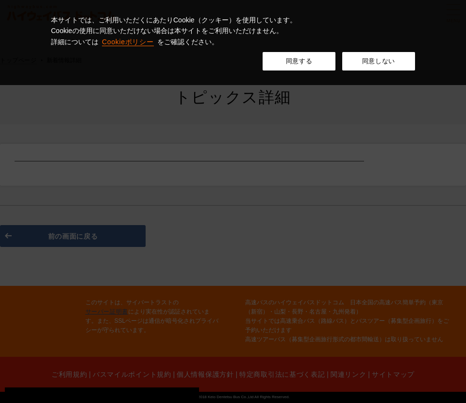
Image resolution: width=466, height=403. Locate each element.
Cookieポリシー (128, 42)
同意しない (378, 61)
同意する (299, 61)
